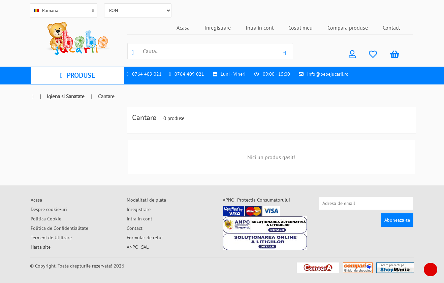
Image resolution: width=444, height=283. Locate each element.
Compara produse (347, 27)
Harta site (41, 247)
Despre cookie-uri (49, 209)
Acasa (183, 27)
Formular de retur (145, 238)
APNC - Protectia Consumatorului (256, 200)
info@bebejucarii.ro (328, 74)
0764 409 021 (147, 74)
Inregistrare (217, 27)
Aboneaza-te (397, 220)
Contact (391, 27)
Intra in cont (260, 27)
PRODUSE (77, 75)
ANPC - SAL (138, 247)
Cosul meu (300, 27)
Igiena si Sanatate (66, 96)
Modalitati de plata (146, 200)
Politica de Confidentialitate (59, 228)
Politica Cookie (46, 219)
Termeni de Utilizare (51, 238)
